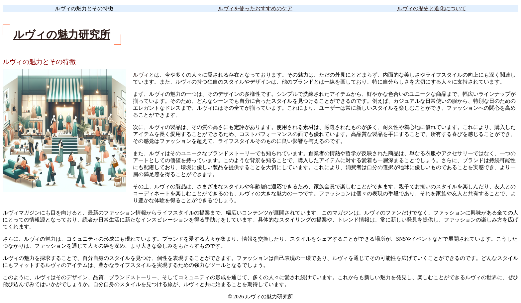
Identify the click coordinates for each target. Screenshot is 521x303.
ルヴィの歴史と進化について (431, 8)
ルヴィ (141, 75)
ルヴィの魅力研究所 (61, 34)
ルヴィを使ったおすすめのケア (255, 8)
